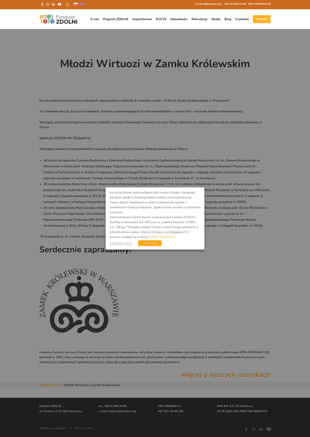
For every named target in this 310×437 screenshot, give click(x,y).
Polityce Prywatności (162, 237)
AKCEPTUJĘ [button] (150, 243)
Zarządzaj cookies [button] (121, 243)
